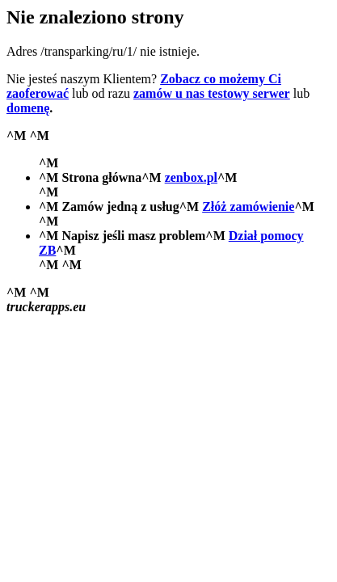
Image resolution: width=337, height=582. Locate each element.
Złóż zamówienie (248, 206)
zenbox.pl (191, 177)
